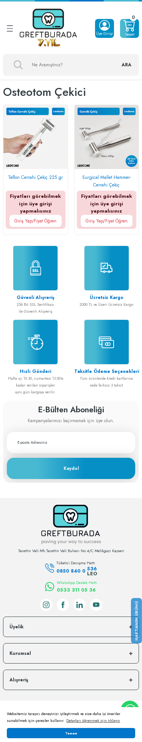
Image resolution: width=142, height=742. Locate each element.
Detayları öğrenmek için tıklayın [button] (93, 720)
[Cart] (129, 28)
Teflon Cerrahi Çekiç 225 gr (35, 177)
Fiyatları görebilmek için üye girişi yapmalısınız (35, 210)
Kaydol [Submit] (71, 468)
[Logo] (48, 28)
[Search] (71, 65)
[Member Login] (104, 28)
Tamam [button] (71, 733)
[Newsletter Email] (71, 442)
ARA (126, 64)
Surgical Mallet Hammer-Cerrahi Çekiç (106, 181)
